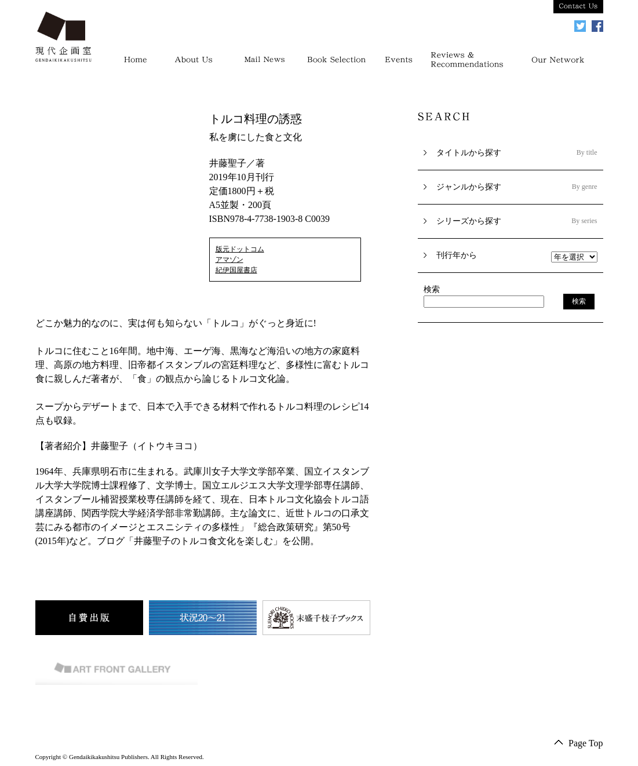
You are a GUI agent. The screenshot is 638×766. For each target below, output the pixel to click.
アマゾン (229, 260)
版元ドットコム (240, 249)
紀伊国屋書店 (236, 270)
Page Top (585, 743)
